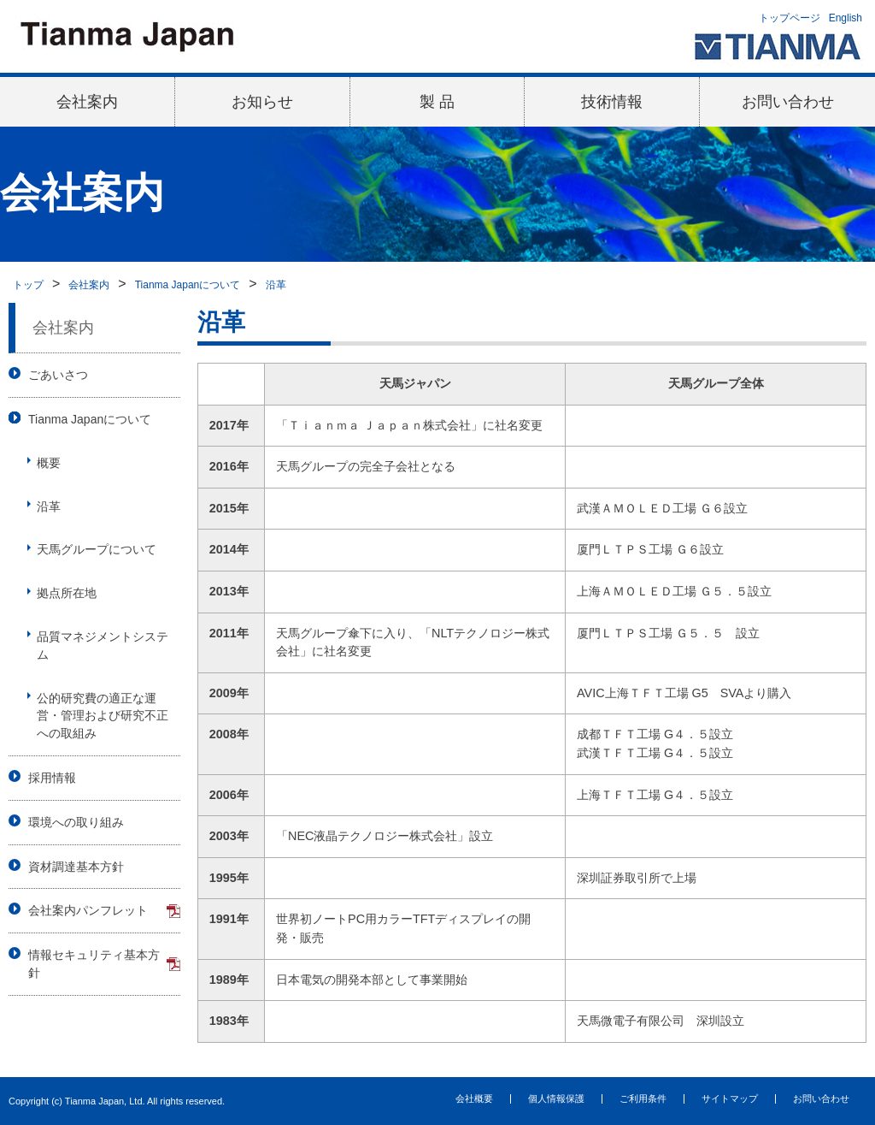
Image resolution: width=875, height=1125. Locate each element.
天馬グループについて (96, 549)
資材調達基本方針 (76, 866)
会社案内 (87, 101)
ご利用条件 (643, 1098)
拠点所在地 (67, 593)
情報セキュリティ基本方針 (94, 964)
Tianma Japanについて (188, 285)
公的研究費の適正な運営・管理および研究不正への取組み (102, 716)
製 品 (437, 101)
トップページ (789, 18)
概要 (49, 463)
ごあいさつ (58, 375)
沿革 (276, 285)
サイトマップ (730, 1098)
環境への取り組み (76, 822)
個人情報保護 (556, 1098)
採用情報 (52, 778)
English (845, 18)
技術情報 (612, 101)
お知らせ (262, 101)
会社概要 (474, 1098)
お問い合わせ (788, 101)
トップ (28, 285)
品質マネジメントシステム (102, 645)
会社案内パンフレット (88, 910)
